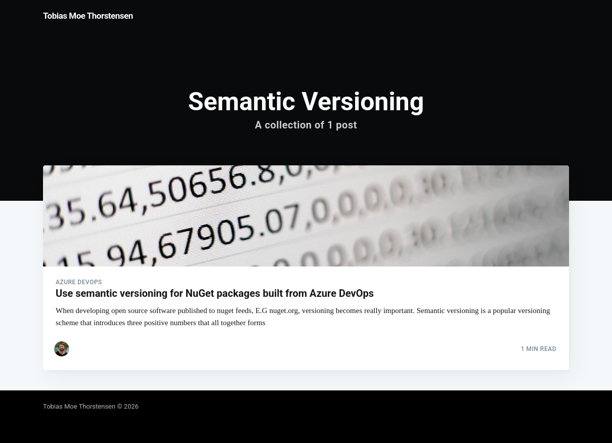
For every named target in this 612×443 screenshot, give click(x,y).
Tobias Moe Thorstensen (88, 16)
